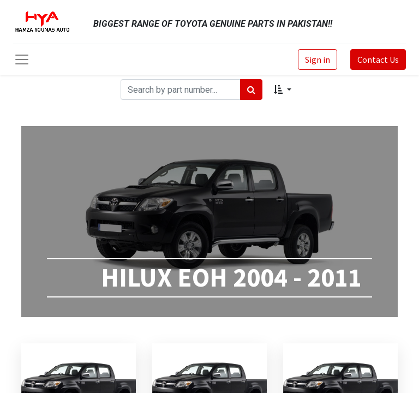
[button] (282, 89)
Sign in (317, 59)
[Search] (251, 89)
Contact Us (378, 59)
